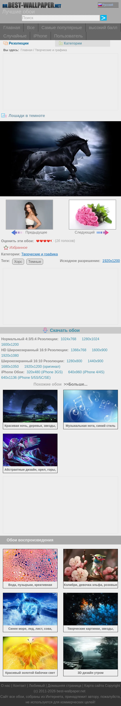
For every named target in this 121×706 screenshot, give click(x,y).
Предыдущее (29, 217)
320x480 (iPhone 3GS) (45, 372)
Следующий (92, 217)
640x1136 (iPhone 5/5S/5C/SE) (25, 377)
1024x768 (68, 339)
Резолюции (16, 43)
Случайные (15, 35)
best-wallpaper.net (71, 691)
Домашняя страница (64, 685)
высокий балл (103, 27)
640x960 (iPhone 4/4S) (86, 372)
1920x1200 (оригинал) (42, 366)
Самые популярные (62, 27)
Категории (70, 43)
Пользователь (68, 35)
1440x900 (95, 361)
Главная (11, 27)
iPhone (40, 35)
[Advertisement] (60, 86)
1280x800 (74, 361)
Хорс (18, 262)
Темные (34, 262)
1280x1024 (90, 339)
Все (31, 27)
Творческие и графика (51, 50)
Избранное (18, 247)
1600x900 (99, 350)
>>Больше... (75, 384)
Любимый (37, 685)
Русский (105, 4)
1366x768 (78, 350)
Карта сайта (94, 685)
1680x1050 (10, 366)
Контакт (19, 685)
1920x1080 (10, 355)
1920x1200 (111, 261)
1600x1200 (10, 344)
